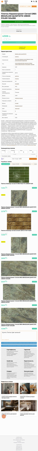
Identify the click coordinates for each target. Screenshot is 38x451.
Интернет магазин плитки (19, 442)
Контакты (19, 441)
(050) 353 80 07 (19, 449)
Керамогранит (18, 106)
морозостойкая (28, 63)
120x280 (17, 83)
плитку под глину (31, 145)
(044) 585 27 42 (19, 447)
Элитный (17, 89)
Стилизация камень (26, 163)
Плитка (17, 78)
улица (16, 60)
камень (17, 56)
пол (16, 59)
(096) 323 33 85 (19, 448)
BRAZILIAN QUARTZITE (20, 54)
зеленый (17, 108)
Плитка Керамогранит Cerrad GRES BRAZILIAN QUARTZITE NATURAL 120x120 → (20, 345)
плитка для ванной (11, 145)
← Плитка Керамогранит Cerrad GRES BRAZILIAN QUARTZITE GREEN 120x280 (20, 342)
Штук (21, 150)
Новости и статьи (7, 381)
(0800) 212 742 (19, 446)
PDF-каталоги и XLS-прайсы (19, 439)
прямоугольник (19, 98)
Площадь (4, 150)
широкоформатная (20, 64)
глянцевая (27, 64)
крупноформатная (19, 63)
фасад (28, 59)
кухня (25, 59)
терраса (21, 59)
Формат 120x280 (15, 163)
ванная (20, 60)
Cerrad (16, 103)
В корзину (19, 42)
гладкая (32, 64)
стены (31, 59)
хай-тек (17, 76)
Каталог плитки (19, 438)
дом (18, 59)
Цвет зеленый (6, 163)
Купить (34, 211)
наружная (24, 60)
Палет (30, 150)
